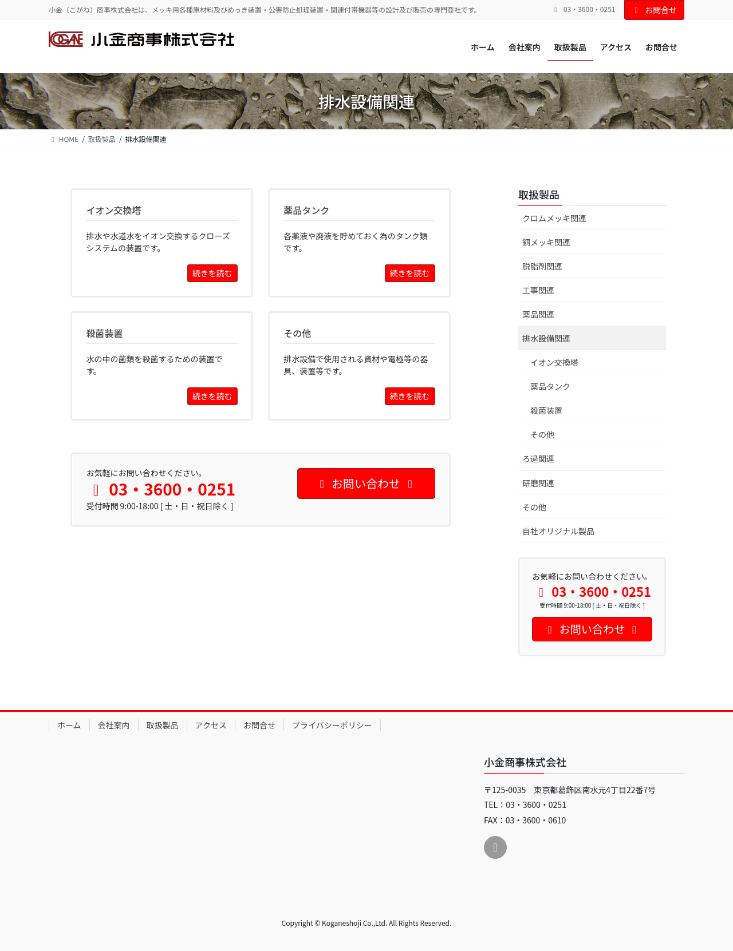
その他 (542, 434)
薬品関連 (538, 314)
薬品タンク (550, 386)
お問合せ (654, 9)
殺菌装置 (546, 410)
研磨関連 (538, 483)
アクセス (211, 725)
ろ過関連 (538, 458)
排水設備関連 (546, 338)
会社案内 (114, 725)
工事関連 (538, 290)
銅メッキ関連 (546, 242)
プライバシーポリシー (332, 725)
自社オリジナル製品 (558, 531)
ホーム (69, 725)
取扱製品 (538, 194)
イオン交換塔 (554, 362)
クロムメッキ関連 (554, 218)
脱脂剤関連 (542, 266)
